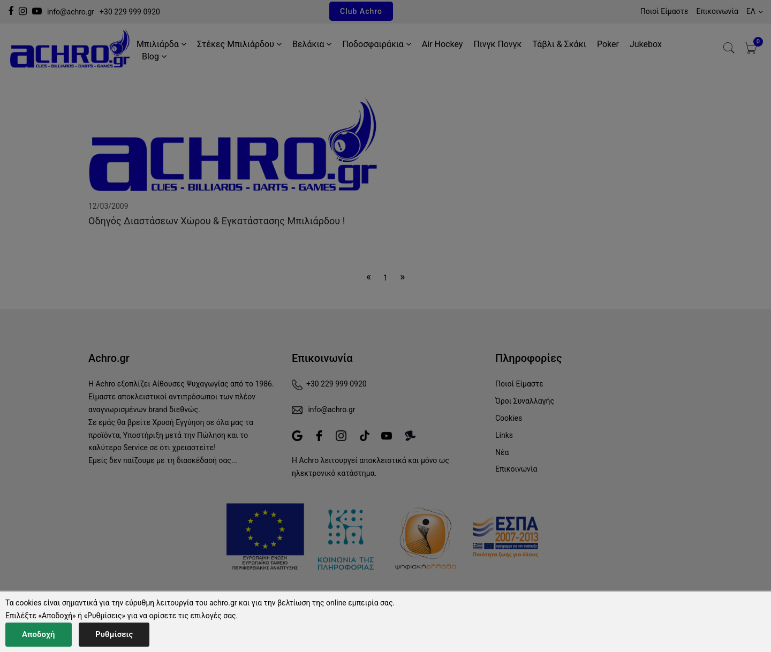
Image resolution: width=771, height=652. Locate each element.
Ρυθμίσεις (114, 634)
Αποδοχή (38, 634)
